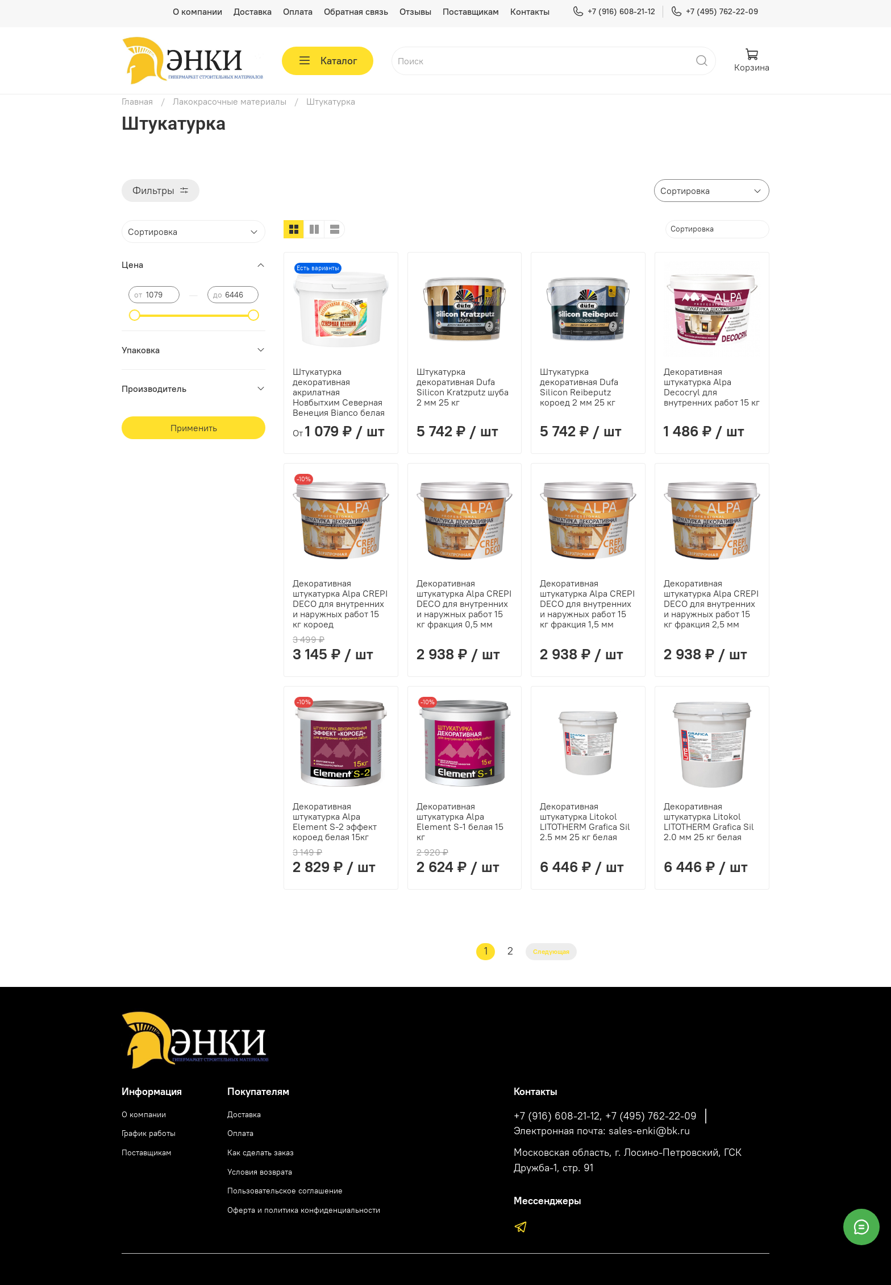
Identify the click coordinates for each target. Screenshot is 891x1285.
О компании (197, 11)
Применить (193, 427)
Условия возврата (259, 1172)
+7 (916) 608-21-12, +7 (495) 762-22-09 (605, 1116)
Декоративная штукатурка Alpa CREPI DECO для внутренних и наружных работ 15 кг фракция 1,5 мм (587, 603)
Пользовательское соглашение (285, 1190)
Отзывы (415, 11)
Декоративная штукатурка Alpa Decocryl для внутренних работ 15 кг (712, 387)
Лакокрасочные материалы (229, 101)
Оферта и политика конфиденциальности (303, 1210)
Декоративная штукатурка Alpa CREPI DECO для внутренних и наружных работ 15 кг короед (340, 603)
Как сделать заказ (260, 1152)
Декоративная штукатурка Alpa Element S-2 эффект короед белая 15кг (335, 821)
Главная (137, 101)
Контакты (529, 11)
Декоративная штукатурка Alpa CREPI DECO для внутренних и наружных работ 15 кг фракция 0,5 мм (464, 603)
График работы (149, 1133)
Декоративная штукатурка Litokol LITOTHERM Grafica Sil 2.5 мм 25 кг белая (585, 821)
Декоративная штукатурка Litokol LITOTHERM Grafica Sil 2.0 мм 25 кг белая (709, 821)
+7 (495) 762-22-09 (714, 12)
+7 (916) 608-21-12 (613, 12)
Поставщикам (471, 11)
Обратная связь (356, 11)
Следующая (551, 951)
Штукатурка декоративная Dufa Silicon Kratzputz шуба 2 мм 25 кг (463, 387)
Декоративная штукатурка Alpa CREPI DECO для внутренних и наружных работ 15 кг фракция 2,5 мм (711, 603)
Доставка (253, 11)
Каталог (327, 61)
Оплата (298, 11)
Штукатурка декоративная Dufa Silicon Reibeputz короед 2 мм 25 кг (579, 387)
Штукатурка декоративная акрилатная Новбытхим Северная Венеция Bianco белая (339, 392)
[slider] (134, 315)
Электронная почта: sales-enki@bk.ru (602, 1131)
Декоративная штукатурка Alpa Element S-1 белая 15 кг (460, 821)
